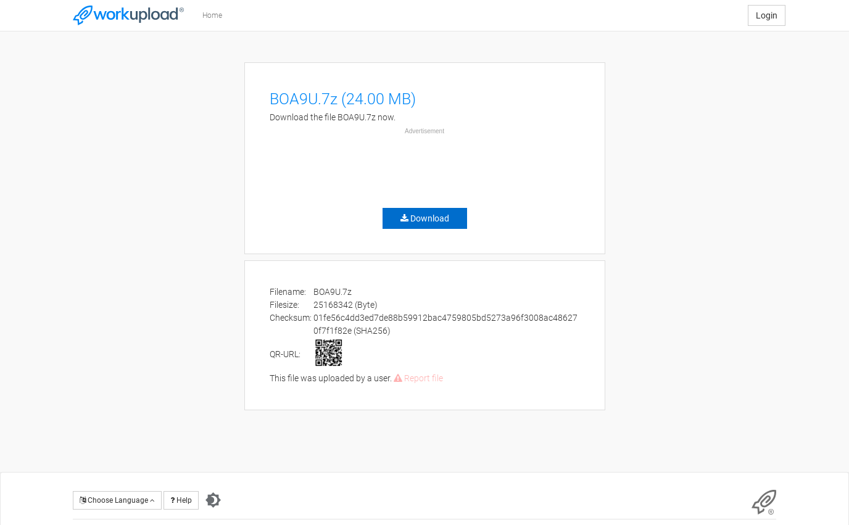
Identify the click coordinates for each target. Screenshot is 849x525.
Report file (418, 378)
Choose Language (117, 500)
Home (212, 15)
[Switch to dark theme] (213, 500)
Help (181, 500)
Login (766, 15)
